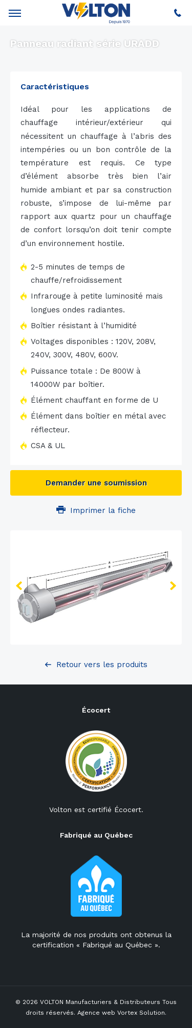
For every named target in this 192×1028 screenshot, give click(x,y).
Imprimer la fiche (96, 510)
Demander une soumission (96, 482)
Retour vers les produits (101, 664)
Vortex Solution (141, 1012)
